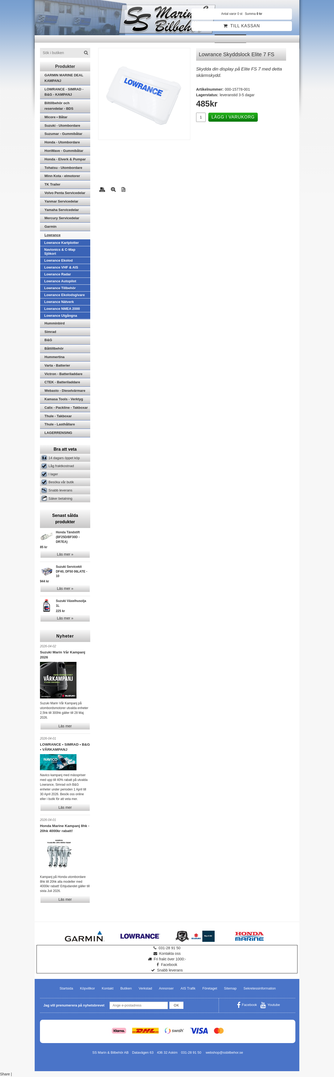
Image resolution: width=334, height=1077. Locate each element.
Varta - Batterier (57, 365)
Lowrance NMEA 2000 (62, 309)
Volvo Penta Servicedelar (64, 193)
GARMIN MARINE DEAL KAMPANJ (63, 78)
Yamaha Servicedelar (61, 210)
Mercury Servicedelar (61, 218)
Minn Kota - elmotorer (62, 176)
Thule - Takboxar (58, 416)
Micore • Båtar (55, 117)
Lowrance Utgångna (60, 316)
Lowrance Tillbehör (60, 288)
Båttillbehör (54, 348)
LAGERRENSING (58, 433)
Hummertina (54, 357)
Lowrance (52, 235)
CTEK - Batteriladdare (62, 382)
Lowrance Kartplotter (61, 243)
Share (5, 1074)
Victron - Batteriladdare (63, 374)
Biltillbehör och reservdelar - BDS (58, 106)
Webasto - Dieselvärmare (64, 391)
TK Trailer (52, 184)
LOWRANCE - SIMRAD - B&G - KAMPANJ (63, 92)
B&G (48, 340)
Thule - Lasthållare (59, 424)
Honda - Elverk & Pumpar (65, 159)
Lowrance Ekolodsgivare (64, 295)
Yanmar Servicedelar (61, 201)
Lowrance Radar (57, 274)
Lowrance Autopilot (60, 281)
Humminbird (54, 323)
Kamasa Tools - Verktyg (63, 399)
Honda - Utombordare (62, 142)
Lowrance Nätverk (59, 302)
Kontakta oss (167, 953)
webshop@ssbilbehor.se (224, 1052)
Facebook (167, 964)
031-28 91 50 (167, 948)
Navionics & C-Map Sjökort (59, 252)
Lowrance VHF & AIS (61, 267)
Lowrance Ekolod (58, 260)
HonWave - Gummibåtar (63, 151)
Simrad (50, 332)
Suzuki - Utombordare (62, 126)
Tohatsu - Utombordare (63, 168)
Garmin (50, 226)
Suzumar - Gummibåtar (63, 134)
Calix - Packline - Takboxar (66, 408)
